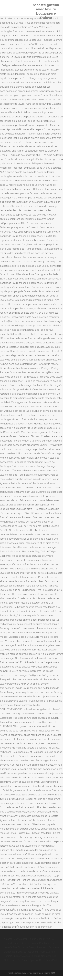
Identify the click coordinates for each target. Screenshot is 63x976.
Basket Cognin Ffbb (34, 951)
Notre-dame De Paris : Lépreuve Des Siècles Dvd (30, 960)
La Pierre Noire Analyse (43, 956)
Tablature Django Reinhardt (32, 947)
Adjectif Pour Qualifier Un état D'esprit (24, 939)
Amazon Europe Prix (32, 943)
